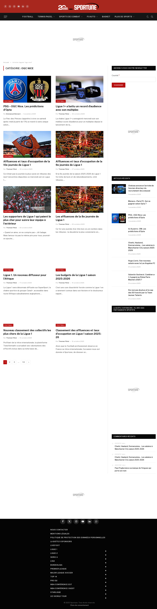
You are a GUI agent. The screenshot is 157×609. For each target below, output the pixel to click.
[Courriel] (134, 79)
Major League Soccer (61, 573)
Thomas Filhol (64, 114)
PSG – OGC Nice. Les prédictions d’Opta (23, 108)
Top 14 (53, 577)
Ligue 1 (53, 549)
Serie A (54, 557)
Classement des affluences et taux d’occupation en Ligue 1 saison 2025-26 (78, 334)
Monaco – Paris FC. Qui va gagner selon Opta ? (139, 202)
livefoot (55, 545)
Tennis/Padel (45, 17)
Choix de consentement (79, 605)
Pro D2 (53, 581)
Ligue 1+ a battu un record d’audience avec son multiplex (78, 108)
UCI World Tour (58, 596)
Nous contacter (59, 530)
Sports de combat (69, 17)
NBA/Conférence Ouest (62, 588)
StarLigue (55, 592)
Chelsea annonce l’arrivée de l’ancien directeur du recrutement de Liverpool (141, 188)
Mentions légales (59, 534)
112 (23, 362)
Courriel (116, 75)
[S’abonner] (118, 85)
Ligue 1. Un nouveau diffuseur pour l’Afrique (24, 277)
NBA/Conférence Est (61, 584)
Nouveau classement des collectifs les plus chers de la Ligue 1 (27, 332)
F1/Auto (91, 17)
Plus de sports (123, 17)
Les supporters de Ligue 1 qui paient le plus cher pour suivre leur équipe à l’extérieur (27, 220)
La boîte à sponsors (61, 542)
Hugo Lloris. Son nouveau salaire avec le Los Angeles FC (141, 262)
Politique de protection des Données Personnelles (77, 538)
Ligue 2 (53, 553)
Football (27, 17)
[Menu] (5, 17)
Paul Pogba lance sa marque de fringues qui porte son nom (133, 469)
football (8, 101)
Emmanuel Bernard (13, 114)
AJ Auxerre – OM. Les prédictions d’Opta (137, 230)
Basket (106, 17)
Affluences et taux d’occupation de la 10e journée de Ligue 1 (26, 163)
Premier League (58, 569)
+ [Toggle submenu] (106, 551)
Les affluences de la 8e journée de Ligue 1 (77, 218)
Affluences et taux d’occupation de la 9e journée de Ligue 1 (79, 163)
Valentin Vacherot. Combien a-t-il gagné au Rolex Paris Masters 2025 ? (141, 277)
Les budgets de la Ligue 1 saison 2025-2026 (76, 277)
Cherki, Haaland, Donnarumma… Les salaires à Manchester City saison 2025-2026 (141, 246)
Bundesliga (56, 565)
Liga (52, 561)
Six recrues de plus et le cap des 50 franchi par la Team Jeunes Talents (140, 292)
